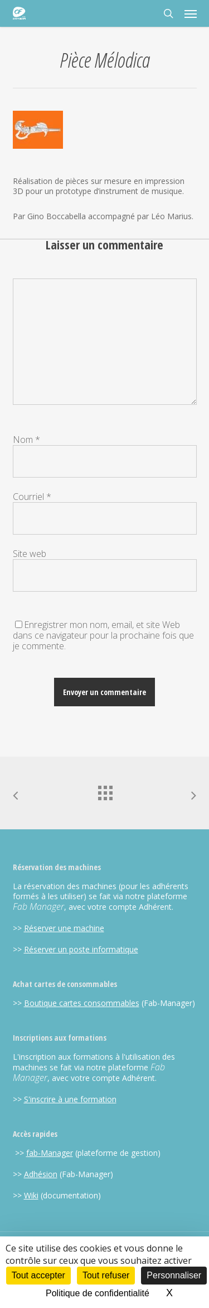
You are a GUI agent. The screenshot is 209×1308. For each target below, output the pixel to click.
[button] (190, 13)
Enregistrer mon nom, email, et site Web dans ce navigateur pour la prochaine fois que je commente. (103, 635)
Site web (29, 553)
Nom (26, 439)
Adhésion (40, 1174)
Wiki (31, 1195)
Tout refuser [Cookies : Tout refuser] (105, 1275)
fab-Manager (49, 1153)
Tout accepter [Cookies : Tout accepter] (38, 1275)
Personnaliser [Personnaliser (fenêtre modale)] (174, 1275)
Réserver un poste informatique (81, 949)
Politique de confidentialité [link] (97, 1293)
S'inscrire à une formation (70, 1099)
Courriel (32, 496)
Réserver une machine (64, 928)
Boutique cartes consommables (81, 1003)
